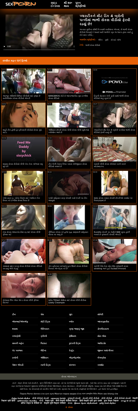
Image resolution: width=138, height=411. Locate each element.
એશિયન (44, 357)
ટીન (14, 314)
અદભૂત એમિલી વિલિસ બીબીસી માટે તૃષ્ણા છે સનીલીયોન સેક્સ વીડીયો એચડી (21, 97)
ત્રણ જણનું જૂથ (76, 329)
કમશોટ (100, 365)
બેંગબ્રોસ (101, 357)
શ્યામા (15, 329)
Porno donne (33, 394)
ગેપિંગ (100, 40)
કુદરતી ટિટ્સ (74, 343)
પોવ (42, 314)
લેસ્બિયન (45, 329)
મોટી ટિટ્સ (45, 321)
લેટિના (43, 350)
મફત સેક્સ (22, 383)
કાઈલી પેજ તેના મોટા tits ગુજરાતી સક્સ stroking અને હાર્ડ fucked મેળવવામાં (111, 267)
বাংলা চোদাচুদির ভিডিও (89, 394)
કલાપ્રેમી (16, 336)
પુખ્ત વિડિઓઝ (46, 383)
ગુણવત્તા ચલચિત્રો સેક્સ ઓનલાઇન (46, 386)
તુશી (107, 40)
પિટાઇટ (44, 343)
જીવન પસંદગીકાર (105, 350)
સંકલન (72, 365)
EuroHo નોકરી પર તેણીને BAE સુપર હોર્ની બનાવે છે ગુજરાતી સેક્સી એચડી (112, 233)
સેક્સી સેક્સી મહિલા (84, 386)
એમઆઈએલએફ (20, 321)
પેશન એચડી (17, 365)
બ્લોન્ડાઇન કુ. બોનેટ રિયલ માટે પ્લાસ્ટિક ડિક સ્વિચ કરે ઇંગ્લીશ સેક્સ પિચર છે (21, 199)
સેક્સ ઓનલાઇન (69, 376)
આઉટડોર (101, 343)
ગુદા (70, 314)
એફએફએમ (74, 357)
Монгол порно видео (65, 394)
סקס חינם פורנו (47, 394)
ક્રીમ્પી (44, 336)
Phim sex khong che (108, 394)
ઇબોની (15, 357)
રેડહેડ (71, 350)
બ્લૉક (71, 321)
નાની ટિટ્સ (46, 365)
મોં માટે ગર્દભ (116, 40)
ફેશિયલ (72, 336)
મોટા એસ (101, 336)
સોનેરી (100, 314)
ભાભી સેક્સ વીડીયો (93, 45)
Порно (23, 394)
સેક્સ (79, 394)
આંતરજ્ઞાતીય (103, 321)
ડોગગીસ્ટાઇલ (103, 329)
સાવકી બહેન (18, 343)
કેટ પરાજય (17, 350)
